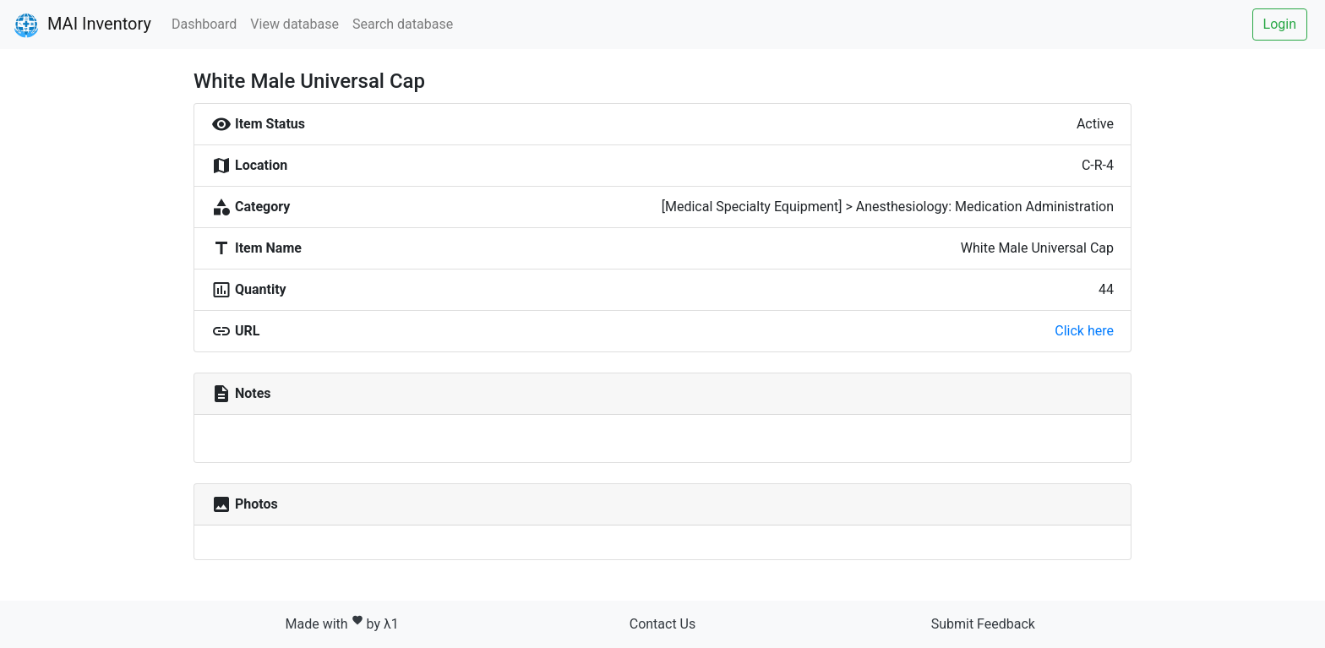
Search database (402, 24)
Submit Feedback (983, 624)
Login (1279, 24)
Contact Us (663, 624)
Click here (1084, 331)
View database (294, 24)
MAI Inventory (82, 25)
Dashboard (204, 24)
